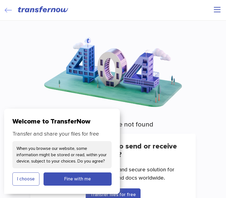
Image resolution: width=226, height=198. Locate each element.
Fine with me (77, 178)
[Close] (8, 10)
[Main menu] (217, 9)
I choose (26, 178)
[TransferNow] (43, 9)
